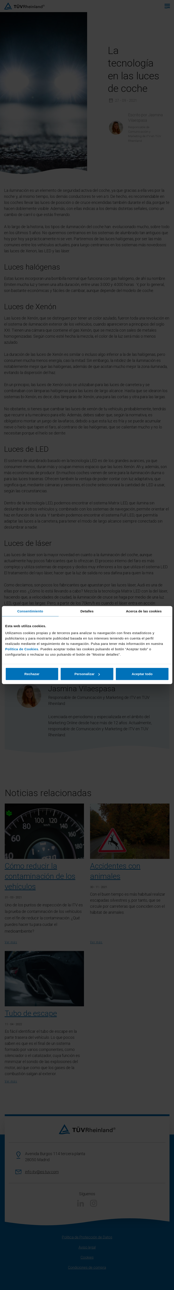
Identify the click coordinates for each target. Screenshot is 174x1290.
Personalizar (87, 674)
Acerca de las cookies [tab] (144, 611)
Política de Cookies (21, 649)
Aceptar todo (142, 674)
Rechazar (31, 674)
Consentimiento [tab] (30, 611)
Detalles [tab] (86, 611)
